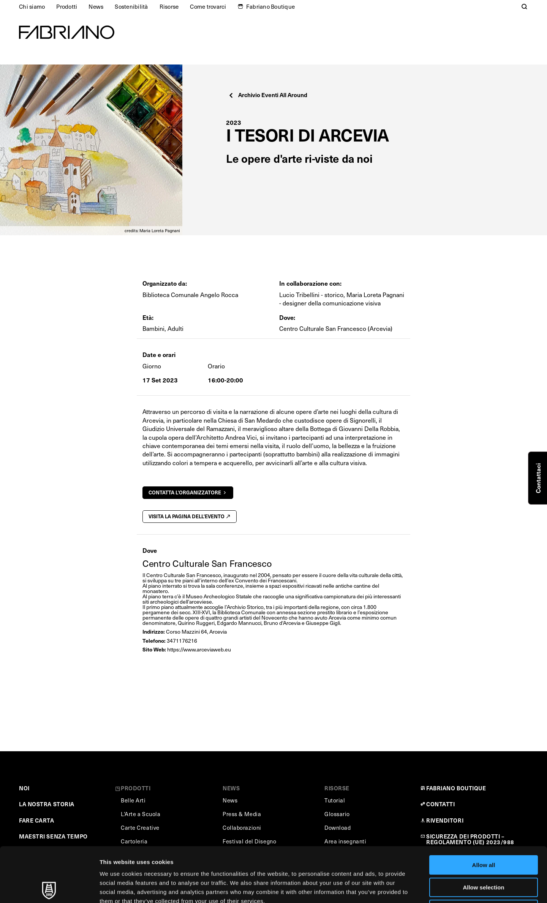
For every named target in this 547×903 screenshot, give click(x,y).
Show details (398, 888)
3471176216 (182, 641)
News (96, 6)
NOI (24, 788)
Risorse (169, 6)
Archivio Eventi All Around (267, 95)
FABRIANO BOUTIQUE (456, 788)
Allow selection (483, 832)
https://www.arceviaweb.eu (199, 649)
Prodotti (66, 6)
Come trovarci (208, 6)
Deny (484, 854)
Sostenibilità (131, 6)
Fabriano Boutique (270, 6)
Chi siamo (32, 6)
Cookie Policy (347, 855)
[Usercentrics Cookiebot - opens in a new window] (49, 888)
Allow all (483, 810)
